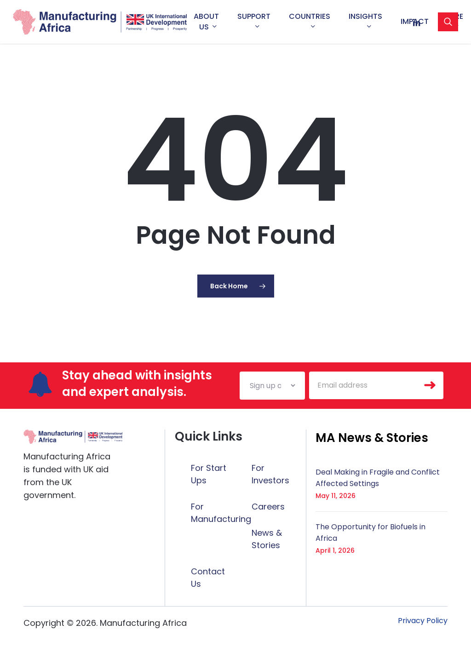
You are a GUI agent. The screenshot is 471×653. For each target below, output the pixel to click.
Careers (268, 506)
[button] (372, 438)
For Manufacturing (221, 513)
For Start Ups (208, 474)
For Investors (270, 474)
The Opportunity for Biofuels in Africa (370, 532)
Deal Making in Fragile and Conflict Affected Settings (378, 478)
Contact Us (208, 578)
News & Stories (267, 539)
